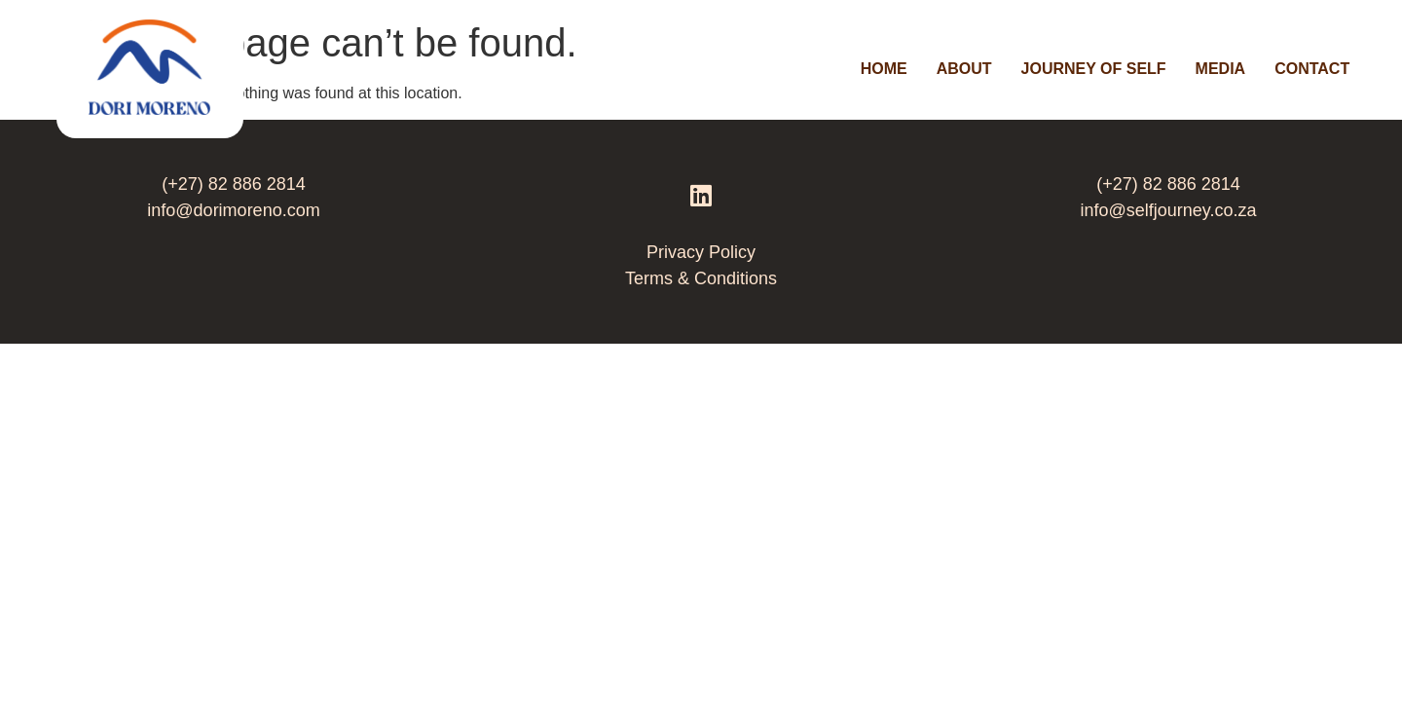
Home (884, 68)
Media (1221, 68)
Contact (1311, 68)
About (964, 68)
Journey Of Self (1093, 68)
